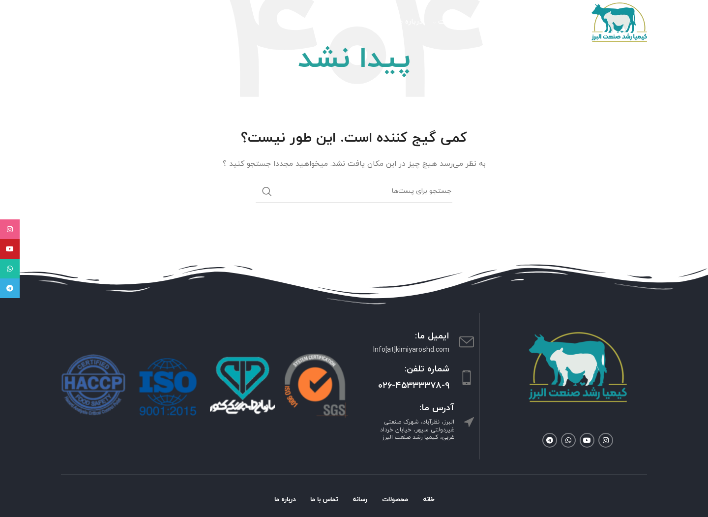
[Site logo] (619, 21)
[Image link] (578, 366)
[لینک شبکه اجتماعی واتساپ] (568, 440)
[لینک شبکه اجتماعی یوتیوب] (587, 440)
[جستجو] (132, 22)
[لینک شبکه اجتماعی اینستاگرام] (605, 440)
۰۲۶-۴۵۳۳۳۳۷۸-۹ (413, 386)
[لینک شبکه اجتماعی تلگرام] (549, 440)
